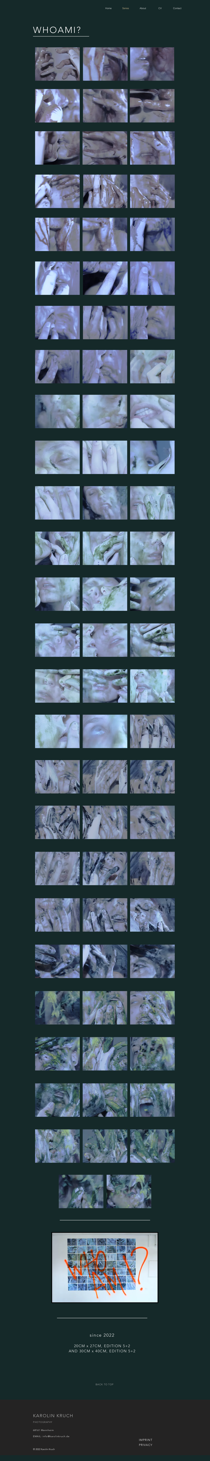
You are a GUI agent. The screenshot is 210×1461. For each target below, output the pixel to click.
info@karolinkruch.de (56, 1436)
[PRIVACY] (146, 1445)
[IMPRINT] (146, 1440)
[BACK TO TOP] (104, 1384)
